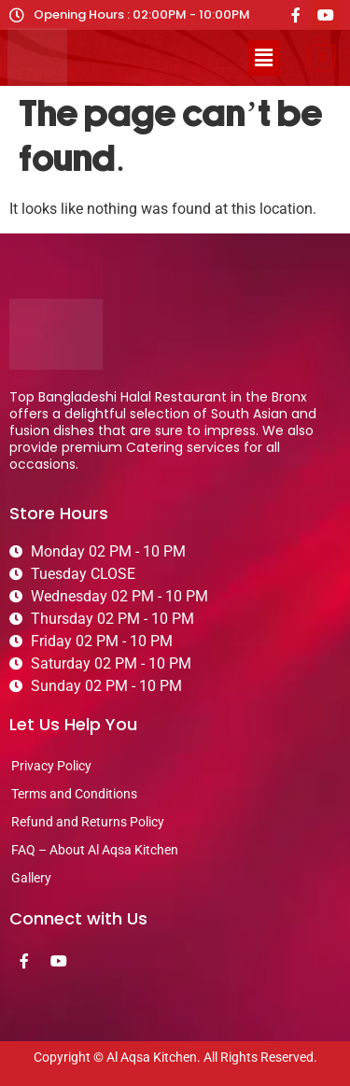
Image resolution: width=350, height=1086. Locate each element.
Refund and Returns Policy (87, 821)
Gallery (31, 877)
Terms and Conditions (74, 793)
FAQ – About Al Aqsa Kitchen (94, 849)
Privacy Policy (51, 765)
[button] (264, 58)
